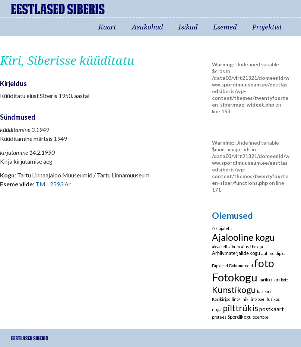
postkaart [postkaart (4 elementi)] (271, 309)
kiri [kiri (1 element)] (276, 279)
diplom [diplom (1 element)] (282, 253)
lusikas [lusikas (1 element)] (273, 299)
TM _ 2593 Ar (53, 183)
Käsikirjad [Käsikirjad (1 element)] (221, 299)
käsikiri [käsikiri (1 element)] (264, 291)
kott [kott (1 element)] (284, 279)
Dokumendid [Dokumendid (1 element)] (241, 265)
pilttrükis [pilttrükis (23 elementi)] (240, 308)
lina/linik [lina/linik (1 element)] (240, 299)
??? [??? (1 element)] (215, 228)
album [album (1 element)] (234, 246)
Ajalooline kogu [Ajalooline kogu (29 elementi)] (243, 237)
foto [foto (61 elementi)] (264, 263)
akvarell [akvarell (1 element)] (219, 246)
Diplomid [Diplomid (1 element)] (220, 265)
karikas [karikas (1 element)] (265, 279)
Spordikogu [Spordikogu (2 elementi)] (239, 317)
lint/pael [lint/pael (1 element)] (258, 299)
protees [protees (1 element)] (219, 317)
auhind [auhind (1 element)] (268, 253)
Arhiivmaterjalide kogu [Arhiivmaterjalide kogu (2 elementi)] (236, 253)
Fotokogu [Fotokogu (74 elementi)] (234, 277)
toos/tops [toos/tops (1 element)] (261, 317)
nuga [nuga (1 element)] (217, 309)
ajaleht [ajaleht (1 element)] (225, 228)
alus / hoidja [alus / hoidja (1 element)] (252, 246)
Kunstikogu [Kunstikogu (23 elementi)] (234, 289)
